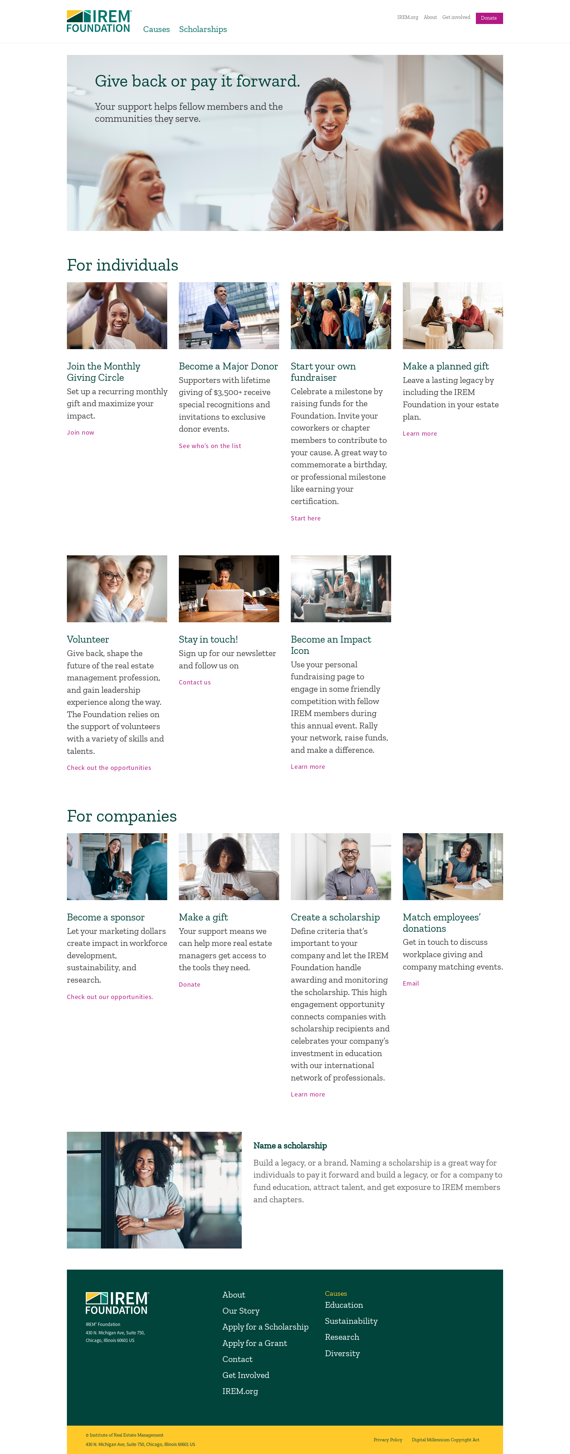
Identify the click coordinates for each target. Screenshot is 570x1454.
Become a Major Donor (228, 366)
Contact (237, 1359)
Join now (81, 432)
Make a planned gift (446, 366)
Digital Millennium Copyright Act (445, 1439)
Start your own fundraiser (323, 371)
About (430, 17)
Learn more (420, 433)
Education (344, 1304)
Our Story (241, 1310)
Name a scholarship (290, 1145)
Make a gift (203, 917)
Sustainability (351, 1320)
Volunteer (88, 639)
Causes (156, 29)
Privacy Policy (388, 1439)
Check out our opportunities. (110, 996)
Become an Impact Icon (331, 644)
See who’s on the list (210, 446)
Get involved (456, 17)
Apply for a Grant (254, 1343)
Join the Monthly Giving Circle (103, 371)
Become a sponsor (106, 917)
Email (411, 983)
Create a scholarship (335, 917)
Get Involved (245, 1375)
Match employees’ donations (442, 922)
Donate (489, 18)
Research (342, 1336)
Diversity (342, 1353)
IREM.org (407, 17)
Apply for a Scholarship (265, 1326)
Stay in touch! (208, 639)
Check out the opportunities (109, 767)
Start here (306, 518)
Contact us (195, 682)
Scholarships (203, 29)
